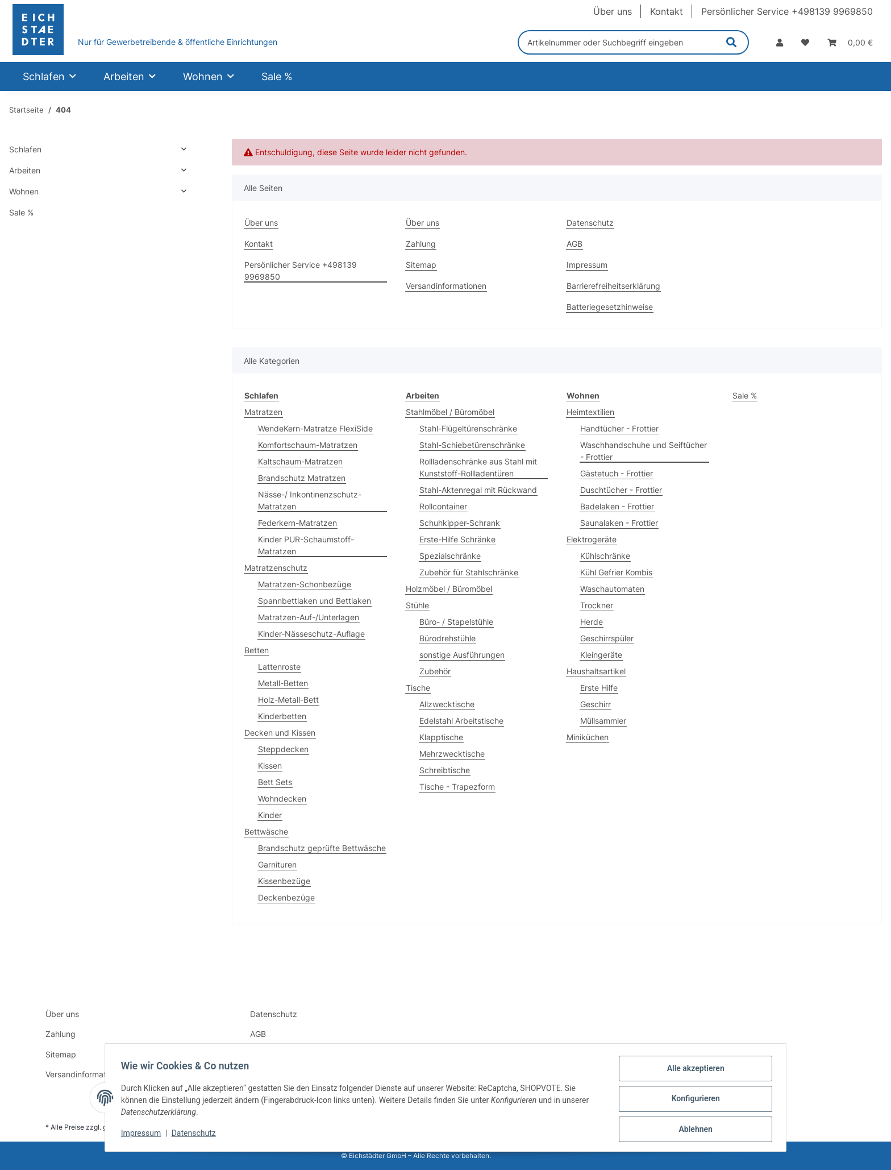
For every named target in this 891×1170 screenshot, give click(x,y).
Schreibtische (444, 770)
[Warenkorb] (850, 42)
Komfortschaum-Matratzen (307, 445)
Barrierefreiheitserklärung (613, 286)
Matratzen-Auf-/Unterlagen (308, 617)
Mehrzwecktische (452, 753)
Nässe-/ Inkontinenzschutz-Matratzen (309, 500)
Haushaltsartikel (596, 671)
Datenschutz (196, 1134)
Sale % (744, 395)
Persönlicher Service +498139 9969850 (787, 11)
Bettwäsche (266, 831)
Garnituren (277, 864)
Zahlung (421, 243)
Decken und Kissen (279, 732)
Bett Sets (275, 782)
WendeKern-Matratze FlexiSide (315, 428)
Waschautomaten (612, 589)
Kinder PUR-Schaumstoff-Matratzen (306, 545)
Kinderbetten (282, 716)
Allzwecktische (446, 704)
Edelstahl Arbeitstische (461, 720)
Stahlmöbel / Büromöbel (450, 412)
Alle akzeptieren (693, 1070)
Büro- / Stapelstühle (456, 622)
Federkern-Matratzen (297, 523)
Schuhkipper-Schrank (459, 523)
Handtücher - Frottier (619, 428)
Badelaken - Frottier (617, 506)
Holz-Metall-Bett (288, 699)
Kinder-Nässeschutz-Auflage (311, 633)
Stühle (417, 605)
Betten (256, 650)
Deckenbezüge (286, 897)
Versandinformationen (446, 286)
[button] (779, 42)
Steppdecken (283, 749)
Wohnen (24, 191)
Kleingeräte (601, 654)
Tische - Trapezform (457, 786)
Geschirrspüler (607, 638)
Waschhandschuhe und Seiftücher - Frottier (643, 451)
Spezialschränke (450, 556)
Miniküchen (588, 737)
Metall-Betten (283, 683)
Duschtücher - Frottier (621, 490)
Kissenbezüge (284, 881)
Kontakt (666, 11)
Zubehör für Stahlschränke (468, 572)
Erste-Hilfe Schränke (457, 539)
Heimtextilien (590, 412)
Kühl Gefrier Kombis (616, 572)
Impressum (143, 1134)
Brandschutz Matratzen (301, 478)
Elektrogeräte (592, 539)
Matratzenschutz (275, 567)
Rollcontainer (443, 506)
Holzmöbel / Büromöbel (449, 589)
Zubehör (435, 671)
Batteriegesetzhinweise (610, 307)
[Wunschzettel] (805, 42)
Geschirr (595, 704)
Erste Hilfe (599, 687)
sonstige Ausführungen (462, 654)
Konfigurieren (693, 1100)
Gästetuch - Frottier (616, 473)
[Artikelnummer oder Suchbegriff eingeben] (616, 42)
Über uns (612, 11)
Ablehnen (693, 1129)
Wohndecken (282, 798)
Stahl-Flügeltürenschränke (468, 428)
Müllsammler (603, 720)
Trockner (596, 605)
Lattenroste (279, 666)
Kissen (270, 765)
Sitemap (421, 264)
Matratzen (263, 412)
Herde (591, 622)
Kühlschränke (605, 556)
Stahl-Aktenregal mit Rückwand (478, 490)
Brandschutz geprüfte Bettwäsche (322, 848)
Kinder (270, 815)
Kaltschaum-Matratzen (300, 461)
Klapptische (441, 737)
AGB (574, 243)
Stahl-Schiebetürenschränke (472, 445)
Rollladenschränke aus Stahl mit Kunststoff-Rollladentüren (478, 467)
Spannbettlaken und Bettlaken (314, 600)
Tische (418, 687)
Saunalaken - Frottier (619, 523)
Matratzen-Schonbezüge (304, 584)
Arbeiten (24, 170)
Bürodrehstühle (447, 638)
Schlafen (25, 149)
